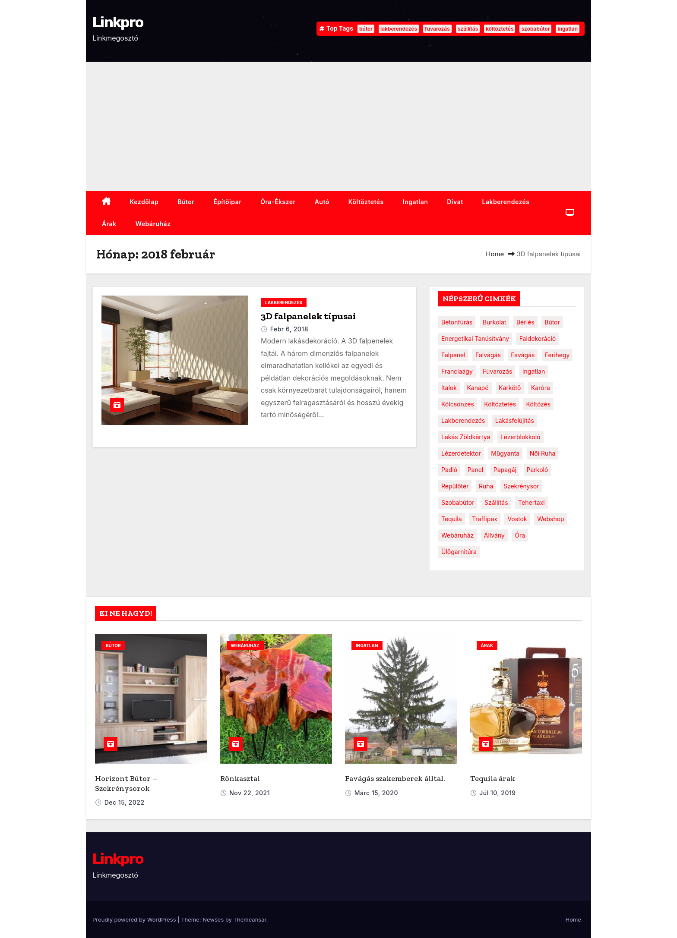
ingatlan (567, 28)
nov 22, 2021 (249, 792)
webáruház (153, 223)
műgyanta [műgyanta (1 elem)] (505, 453)
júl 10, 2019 (497, 792)
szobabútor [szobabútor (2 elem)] (457, 502)
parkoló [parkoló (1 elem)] (537, 469)
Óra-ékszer (277, 201)
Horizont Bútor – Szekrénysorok (126, 783)
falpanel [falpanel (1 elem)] (453, 355)
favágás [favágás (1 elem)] (523, 355)
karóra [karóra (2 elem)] (540, 387)
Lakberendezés (506, 201)
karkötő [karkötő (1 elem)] (510, 387)
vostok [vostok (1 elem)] (517, 519)
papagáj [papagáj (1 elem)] (505, 469)
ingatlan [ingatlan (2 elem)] (533, 371)
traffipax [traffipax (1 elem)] (484, 519)
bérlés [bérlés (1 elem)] (525, 322)
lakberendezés (398, 28)
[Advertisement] (338, 126)
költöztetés (499, 28)
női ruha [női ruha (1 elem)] (543, 453)
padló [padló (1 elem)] (449, 469)
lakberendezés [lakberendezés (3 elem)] (463, 420)
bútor (366, 28)
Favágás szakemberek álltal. (395, 778)
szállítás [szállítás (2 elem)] (496, 502)
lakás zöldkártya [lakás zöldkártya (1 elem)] (465, 437)
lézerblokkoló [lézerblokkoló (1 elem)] (520, 437)
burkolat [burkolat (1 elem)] (494, 322)
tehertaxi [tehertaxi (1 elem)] (531, 502)
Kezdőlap (144, 201)
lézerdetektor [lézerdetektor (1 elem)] (461, 453)
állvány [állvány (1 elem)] (494, 535)
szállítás (468, 28)
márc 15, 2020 (376, 792)
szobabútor (535, 28)
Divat (455, 201)
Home (495, 254)
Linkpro (117, 22)
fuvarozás (437, 28)
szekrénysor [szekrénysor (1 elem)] (521, 486)
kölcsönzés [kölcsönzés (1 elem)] (457, 404)
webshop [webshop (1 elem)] (550, 519)
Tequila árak (492, 778)
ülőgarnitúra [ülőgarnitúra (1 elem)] (459, 551)
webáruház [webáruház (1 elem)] (457, 535)
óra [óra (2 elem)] (520, 535)
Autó (322, 201)
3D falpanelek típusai (308, 316)
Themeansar (250, 919)
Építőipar (227, 201)
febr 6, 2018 (289, 329)
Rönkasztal (240, 778)
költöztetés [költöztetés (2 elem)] (500, 404)
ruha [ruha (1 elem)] (486, 486)
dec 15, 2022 (124, 802)
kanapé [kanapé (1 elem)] (477, 387)
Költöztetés (366, 201)
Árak (109, 223)
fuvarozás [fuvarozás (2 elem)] (497, 371)
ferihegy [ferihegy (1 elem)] (557, 355)
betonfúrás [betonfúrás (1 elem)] (456, 322)
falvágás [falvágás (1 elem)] (488, 355)
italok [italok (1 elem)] (449, 387)
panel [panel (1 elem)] (476, 469)
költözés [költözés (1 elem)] (538, 404)
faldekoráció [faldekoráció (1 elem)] (537, 338)
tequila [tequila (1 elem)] (451, 519)
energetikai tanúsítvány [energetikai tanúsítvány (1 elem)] (475, 338)
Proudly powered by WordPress (134, 919)
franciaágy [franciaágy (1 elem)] (457, 371)
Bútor (185, 201)
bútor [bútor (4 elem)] (552, 322)
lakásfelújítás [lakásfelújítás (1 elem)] (514, 420)
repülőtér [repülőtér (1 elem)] (454, 486)
